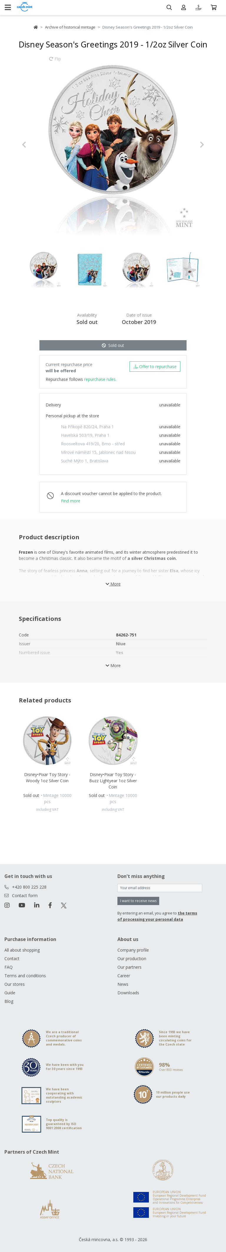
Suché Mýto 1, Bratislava (84, 461)
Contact (11, 958)
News (122, 984)
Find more (70, 501)
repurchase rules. (100, 379)
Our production (131, 958)
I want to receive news (138, 900)
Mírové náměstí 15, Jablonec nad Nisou (98, 452)
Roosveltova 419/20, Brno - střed (93, 443)
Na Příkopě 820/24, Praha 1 (87, 426)
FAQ (8, 967)
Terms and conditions (25, 975)
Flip (55, 61)
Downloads (128, 992)
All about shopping (22, 950)
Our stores (14, 984)
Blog (8, 1001)
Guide (9, 992)
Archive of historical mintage (70, 27)
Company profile (133, 950)
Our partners (129, 967)
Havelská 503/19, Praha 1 (85, 435)
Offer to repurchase (155, 366)
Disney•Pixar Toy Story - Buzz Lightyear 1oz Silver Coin (113, 781)
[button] (35, 144)
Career (123, 975)
